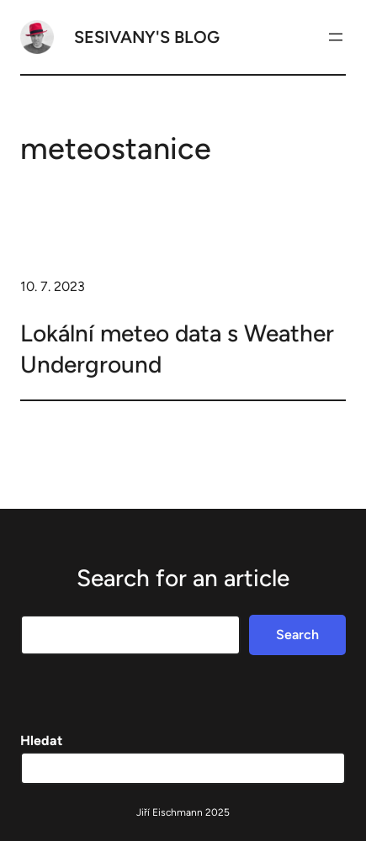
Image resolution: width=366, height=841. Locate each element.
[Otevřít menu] (336, 37)
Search (297, 635)
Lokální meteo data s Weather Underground (177, 348)
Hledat (41, 740)
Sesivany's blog (147, 37)
